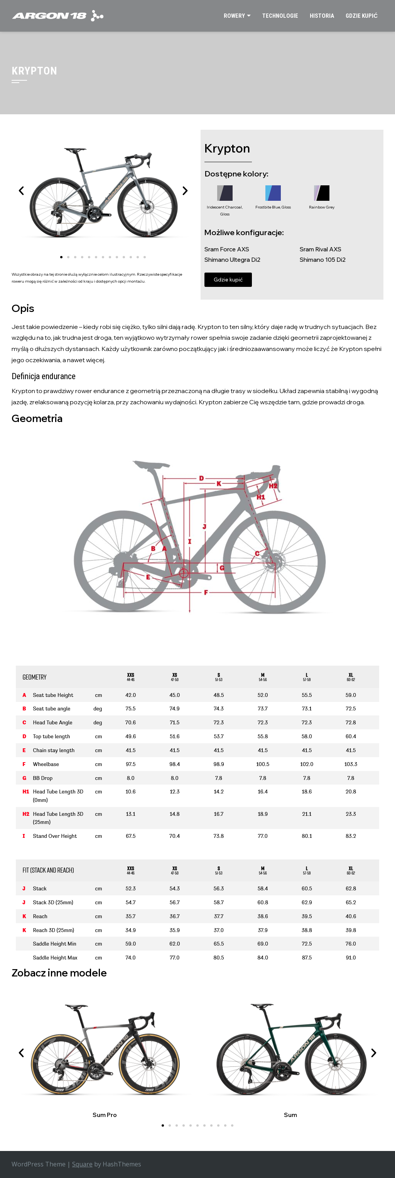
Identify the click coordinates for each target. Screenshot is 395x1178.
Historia (322, 15)
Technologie (280, 15)
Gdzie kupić (362, 15)
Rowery (234, 15)
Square (82, 1164)
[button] (21, 191)
